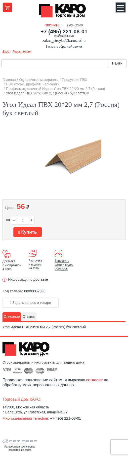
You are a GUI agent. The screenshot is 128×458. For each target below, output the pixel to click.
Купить (27, 232)
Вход (5, 51)
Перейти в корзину (7, 7)
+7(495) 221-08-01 (65, 418)
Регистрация (21, 51)
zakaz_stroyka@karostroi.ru (64, 41)
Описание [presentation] (12, 317)
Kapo (64, 12)
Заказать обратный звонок (64, 46)
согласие (94, 380)
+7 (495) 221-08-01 (64, 31)
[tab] (11, 316)
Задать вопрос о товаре (30, 303)
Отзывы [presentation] (28, 317)
